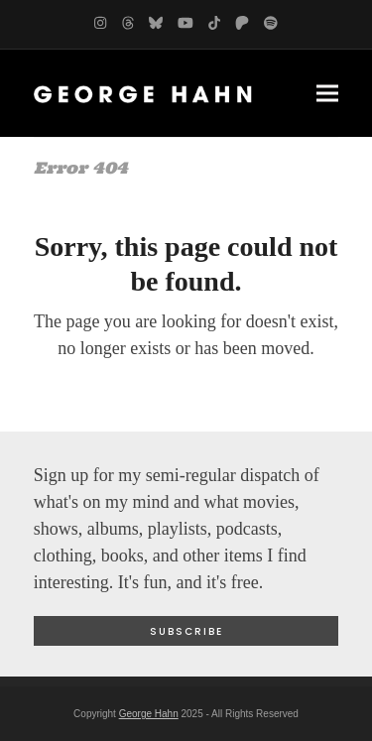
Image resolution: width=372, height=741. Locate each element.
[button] (327, 92)
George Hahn (149, 713)
